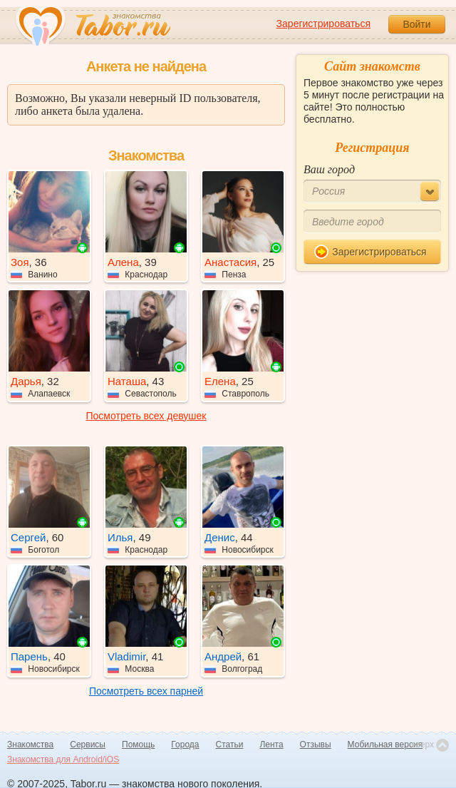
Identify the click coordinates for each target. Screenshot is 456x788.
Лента (271, 744)
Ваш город (329, 169)
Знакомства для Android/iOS (63, 759)
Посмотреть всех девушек (146, 415)
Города (185, 744)
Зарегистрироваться (323, 23)
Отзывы (315, 744)
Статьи (230, 744)
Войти (416, 24)
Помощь (138, 744)
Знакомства (30, 744)
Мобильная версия (385, 744)
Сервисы (87, 744)
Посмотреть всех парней (146, 691)
